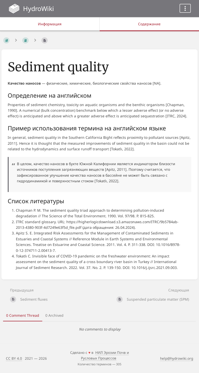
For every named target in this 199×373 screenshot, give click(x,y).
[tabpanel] (99, 329)
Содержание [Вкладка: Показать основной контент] (149, 23)
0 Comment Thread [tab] (22, 315)
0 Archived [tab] (54, 315)
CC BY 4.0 (14, 358)
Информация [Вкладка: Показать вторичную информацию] (49, 23)
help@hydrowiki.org (176, 358)
